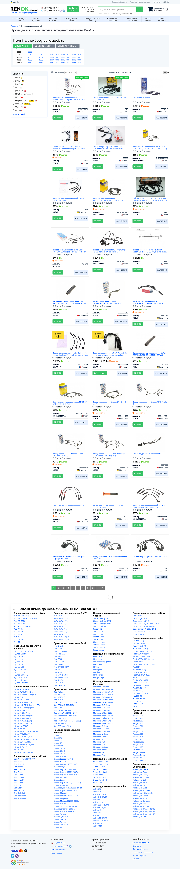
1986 (63, 62)
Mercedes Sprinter (100, 747)
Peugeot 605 (138, 747)
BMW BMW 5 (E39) (61, 626)
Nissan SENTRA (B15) (23, 742)
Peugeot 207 (138, 721)
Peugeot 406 (138, 739)
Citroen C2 (97, 629)
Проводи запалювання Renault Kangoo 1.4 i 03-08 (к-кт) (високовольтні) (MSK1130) (148, 506)
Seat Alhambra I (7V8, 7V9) (24, 759)
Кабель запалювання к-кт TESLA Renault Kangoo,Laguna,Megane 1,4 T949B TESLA (149, 199)
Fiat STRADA (138, 704)
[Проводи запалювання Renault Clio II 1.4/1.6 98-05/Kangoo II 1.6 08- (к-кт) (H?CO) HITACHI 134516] (70, 238)
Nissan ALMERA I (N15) (23, 689)
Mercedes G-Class (100, 726)
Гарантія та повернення (140, 2)
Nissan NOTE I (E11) (22, 726)
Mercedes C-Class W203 (103, 700)
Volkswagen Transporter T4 (144, 811)
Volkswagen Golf (139, 780)
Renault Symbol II (61, 817)
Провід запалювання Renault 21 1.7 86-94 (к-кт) (109, 403)
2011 (36, 54)
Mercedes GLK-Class (101, 731)
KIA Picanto (97, 664)
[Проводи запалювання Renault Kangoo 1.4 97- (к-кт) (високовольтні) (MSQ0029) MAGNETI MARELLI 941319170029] (150, 135)
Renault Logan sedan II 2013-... (66, 790)
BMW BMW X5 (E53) (62, 631)
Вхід (166, 2)
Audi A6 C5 (18, 637)
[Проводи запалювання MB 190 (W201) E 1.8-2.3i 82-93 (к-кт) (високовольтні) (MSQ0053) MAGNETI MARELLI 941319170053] (110, 238)
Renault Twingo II (61, 824)
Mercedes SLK (99, 742)
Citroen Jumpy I (99, 644)
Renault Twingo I (60, 822)
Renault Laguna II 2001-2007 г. (66, 772)
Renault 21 (58, 740)
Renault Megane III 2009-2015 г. (67, 801)
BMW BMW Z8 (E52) (62, 639)
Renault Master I (60, 793)
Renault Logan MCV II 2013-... (65, 785)
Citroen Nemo (99, 647)
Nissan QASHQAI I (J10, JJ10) (25, 739)
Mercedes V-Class (100, 750)
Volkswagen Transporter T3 (144, 809)
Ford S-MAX (58, 680)
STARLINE (19, 107)
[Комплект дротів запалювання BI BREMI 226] (70, 493)
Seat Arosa (18, 767)
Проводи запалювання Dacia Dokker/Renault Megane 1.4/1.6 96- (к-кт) (69, 99)
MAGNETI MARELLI (23, 94)
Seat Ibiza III (19, 777)
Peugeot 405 (138, 736)
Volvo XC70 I (98, 823)
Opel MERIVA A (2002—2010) (65, 713)
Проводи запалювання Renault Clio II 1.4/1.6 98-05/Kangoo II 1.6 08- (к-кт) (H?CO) (69, 251)
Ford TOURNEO (60, 683)
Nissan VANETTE (21, 750)
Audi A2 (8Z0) (19, 621)
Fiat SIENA (137, 701)
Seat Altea (18, 761)
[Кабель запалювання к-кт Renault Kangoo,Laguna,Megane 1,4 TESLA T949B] (150, 186)
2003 (46, 57)
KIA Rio (96, 667)
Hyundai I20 (18, 661)
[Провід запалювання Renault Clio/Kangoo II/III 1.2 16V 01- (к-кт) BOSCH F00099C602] (110, 545)
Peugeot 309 (138, 734)
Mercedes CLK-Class (101, 707)
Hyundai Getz (19, 656)
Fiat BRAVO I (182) (140, 648)
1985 (57, 62)
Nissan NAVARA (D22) (23, 723)
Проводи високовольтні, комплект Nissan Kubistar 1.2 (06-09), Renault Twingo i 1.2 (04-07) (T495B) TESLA (150, 251)
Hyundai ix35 (19, 667)
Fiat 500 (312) (138, 640)
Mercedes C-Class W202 (103, 697)
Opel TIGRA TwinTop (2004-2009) (67, 721)
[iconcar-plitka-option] (165, 72)
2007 (68, 57)
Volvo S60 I (97, 799)
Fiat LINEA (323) (139, 669)
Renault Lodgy (59, 780)
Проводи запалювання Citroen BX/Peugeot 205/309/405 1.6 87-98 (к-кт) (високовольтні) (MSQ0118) (109, 199)
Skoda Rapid (98, 774)
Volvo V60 (97, 815)
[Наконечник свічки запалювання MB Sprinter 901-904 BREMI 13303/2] (110, 493)
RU (18, 2)
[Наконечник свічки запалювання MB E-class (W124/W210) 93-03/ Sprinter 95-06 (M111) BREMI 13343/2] (70, 290)
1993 (46, 60)
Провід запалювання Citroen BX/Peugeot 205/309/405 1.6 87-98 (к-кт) (109, 454)
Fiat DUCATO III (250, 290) (143, 659)
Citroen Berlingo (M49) (102, 621)
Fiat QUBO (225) (139, 690)
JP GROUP (19, 90)
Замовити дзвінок (58, 849)
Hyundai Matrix (20, 669)
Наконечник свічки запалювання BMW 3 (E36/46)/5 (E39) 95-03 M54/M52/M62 (149, 354)
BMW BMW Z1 (60, 634)
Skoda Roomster (100, 777)
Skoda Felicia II (99, 767)
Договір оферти (139, 855)
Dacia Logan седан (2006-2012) (146, 623)
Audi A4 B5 (18, 629)
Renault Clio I (59, 746)
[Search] (139, 9)
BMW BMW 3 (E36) (61, 616)
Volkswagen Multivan (141, 790)
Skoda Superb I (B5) (101, 780)
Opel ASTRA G (59, 697)
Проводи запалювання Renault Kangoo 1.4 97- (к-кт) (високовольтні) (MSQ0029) (149, 148)
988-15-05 (50, 7)
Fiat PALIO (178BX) (140, 677)
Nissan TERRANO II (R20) (24, 744)
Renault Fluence (60, 761)
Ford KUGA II (59, 672)
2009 (79, 57)
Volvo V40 (97, 810)
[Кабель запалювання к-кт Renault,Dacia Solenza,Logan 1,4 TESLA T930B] (70, 135)
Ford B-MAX (58, 646)
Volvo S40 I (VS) (99, 794)
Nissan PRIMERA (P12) (23, 736)
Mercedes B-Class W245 (103, 694)
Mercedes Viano (99, 752)
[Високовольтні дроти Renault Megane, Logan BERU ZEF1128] (70, 545)
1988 (74, 62)
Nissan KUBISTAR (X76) (23, 702)
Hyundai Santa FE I (21, 675)
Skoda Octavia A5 (100, 772)
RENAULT (22, 104)
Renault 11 (58, 735)
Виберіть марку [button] (44, 45)
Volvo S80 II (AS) (99, 807)
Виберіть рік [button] (22, 45)
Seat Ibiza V (18, 782)
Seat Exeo (18, 772)
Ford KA (57, 669)
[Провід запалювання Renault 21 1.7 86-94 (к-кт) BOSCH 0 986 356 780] (110, 390)
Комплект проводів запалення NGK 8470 (149, 557)
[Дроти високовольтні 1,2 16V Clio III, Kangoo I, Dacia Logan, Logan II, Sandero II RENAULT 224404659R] (110, 341)
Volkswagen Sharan (140, 803)
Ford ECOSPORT (60, 651)
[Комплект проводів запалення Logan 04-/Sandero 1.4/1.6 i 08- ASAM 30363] (110, 135)
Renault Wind (59, 827)
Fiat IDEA (136, 667)
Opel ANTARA (59, 694)
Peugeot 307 (138, 728)
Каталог (136, 858)
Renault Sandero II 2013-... (64, 809)
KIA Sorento (98, 675)
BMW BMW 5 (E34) (61, 623)
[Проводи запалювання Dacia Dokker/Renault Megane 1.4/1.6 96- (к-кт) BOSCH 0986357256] (70, 86)
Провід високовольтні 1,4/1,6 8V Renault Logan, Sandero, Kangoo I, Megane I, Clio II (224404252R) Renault (70, 354)
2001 (36, 57)
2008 (74, 57)
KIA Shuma (97, 672)
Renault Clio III (59, 751)
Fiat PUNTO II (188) (141, 685)
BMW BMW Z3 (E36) (62, 637)
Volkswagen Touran (141, 806)
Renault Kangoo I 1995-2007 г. (66, 764)
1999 (79, 60)
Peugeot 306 (138, 726)
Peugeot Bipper (139, 752)
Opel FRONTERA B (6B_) (63, 710)
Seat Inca (17, 785)
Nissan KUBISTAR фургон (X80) (27, 705)
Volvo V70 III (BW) (100, 820)
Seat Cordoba (19, 769)
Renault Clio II (59, 748)
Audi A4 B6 (18, 631)
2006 (63, 57)
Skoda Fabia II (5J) (100, 764)
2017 (68, 54)
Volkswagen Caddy (140, 774)
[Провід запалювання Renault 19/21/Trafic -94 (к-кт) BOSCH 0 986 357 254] (150, 390)
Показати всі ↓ (19, 114)
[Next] (102, 588)
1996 (63, 60)
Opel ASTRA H (59, 700)
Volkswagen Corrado (141, 777)
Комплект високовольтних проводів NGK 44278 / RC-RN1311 (110, 99)
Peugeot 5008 (138, 742)
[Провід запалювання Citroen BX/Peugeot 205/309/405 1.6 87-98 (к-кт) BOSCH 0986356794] (110, 442)
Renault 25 (58, 743)
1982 (41, 62)
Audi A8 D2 (18, 639)
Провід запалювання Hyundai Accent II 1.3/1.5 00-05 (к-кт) (69, 454)
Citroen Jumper (99, 642)
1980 (30, 62)
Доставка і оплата (119, 2)
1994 (52, 60)
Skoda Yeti (97, 782)
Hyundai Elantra (20, 654)
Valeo (17, 110)
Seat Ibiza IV (19, 780)
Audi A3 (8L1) (19, 623)
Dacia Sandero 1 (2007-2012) (144, 629)
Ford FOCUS (59, 659)
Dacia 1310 (137, 616)
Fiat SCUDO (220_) (140, 693)
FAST (17, 87)
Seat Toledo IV (20, 798)
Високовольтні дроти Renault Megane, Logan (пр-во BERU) (69, 558)
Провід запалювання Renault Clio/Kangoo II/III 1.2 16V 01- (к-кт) (109, 558)
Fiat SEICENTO (139, 698)
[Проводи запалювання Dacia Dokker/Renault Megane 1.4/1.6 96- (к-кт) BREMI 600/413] (150, 290)
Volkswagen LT (139, 785)
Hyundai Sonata (20, 677)
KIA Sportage (98, 677)
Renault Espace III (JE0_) (63, 759)
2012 (41, 54)
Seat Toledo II (19, 793)
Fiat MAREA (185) (140, 672)
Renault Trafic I (60, 819)
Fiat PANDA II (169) (140, 680)
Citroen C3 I (98, 631)
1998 (74, 60)
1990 (30, 60)
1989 (79, 62)
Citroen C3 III (98, 637)
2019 (79, 54)
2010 (30, 54)
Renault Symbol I (60, 814)
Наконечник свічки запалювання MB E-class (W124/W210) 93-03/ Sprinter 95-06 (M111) (69, 302)
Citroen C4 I (98, 639)
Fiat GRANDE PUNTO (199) (144, 664)
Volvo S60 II (98, 802)
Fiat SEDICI (137, 696)
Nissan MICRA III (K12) (23, 710)
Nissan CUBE (19, 697)
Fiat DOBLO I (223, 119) (142, 651)
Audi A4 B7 (18, 634)
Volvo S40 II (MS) (100, 797)
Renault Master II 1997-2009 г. (66, 795)
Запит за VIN (56, 853)
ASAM (17, 77)
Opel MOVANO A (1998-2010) (66, 715)
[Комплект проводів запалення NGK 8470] (150, 545)
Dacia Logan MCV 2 (141, 621)
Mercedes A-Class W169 (103, 692)
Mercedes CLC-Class (101, 705)
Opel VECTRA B (60, 723)
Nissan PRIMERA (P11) (23, 734)
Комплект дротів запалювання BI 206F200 (146, 454)
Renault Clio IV (59, 753)
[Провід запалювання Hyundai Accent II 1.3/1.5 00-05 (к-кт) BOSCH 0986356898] (70, 442)
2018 (74, 54)
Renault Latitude (60, 777)
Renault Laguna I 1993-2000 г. (66, 769)
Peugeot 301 (138, 723)
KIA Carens (97, 656)
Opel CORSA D (59, 707)
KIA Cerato (97, 659)
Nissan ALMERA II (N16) (23, 692)
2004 (52, 57)
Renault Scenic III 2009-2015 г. (66, 811)
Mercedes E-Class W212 (103, 723)
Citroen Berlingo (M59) (102, 623)
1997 (68, 60)
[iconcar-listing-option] (167, 72)
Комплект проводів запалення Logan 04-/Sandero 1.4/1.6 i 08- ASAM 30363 (108, 148)
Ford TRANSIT (59, 685)
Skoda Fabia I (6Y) (100, 761)
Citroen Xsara (98, 650)
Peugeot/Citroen (25, 100)
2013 (46, 54)
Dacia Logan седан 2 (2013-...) (145, 626)
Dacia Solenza (138, 634)
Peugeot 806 (138, 750)
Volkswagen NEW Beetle (143, 793)
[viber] (17, 856)
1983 (46, 62)
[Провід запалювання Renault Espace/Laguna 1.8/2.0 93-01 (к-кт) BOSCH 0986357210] (110, 290)
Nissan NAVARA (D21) (23, 721)
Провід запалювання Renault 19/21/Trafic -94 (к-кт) (149, 403)
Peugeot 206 (138, 718)
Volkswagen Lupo (140, 788)
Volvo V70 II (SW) (100, 818)
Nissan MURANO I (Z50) (24, 715)
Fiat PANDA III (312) (141, 683)
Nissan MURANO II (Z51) (24, 718)
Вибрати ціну (99, 373)
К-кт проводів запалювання (144, 98)
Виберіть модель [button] (68, 45)
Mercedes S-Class (100, 736)
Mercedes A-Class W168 (103, 689)
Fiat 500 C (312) (139, 643)
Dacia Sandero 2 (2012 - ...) (143, 631)
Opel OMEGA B (60, 718)
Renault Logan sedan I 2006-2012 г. (68, 788)
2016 (63, 54)
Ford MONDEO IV (61, 677)
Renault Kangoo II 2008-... (64, 767)
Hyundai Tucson (20, 680)
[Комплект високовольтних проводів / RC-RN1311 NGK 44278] (110, 86)
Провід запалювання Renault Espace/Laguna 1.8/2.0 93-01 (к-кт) (106, 302)
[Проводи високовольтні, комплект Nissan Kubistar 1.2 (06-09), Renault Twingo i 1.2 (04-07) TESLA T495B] (150, 238)
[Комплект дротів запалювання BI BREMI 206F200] (150, 442)
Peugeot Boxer (139, 755)
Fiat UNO (136, 706)
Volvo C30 (97, 789)
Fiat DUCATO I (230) (141, 654)
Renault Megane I (61, 798)
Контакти (157, 2)
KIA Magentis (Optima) (102, 661)
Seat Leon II (19, 790)
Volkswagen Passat (140, 795)
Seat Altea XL (19, 764)
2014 (52, 54)
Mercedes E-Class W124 (103, 715)
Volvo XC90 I (98, 826)
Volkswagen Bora (140, 772)
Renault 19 (58, 738)
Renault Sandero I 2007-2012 (65, 806)
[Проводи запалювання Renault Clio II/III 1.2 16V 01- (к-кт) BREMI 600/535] (70, 186)
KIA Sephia (97, 669)
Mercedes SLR (99, 744)
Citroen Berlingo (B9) (101, 618)
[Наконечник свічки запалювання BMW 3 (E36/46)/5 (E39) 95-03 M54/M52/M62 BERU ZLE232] (150, 341)
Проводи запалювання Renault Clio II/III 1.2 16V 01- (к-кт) (69, 199)
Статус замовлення (140, 843)
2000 (30, 57)
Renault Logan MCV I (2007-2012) (67, 782)
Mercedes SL (98, 739)
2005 (57, 57)
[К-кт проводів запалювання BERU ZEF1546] (150, 86)
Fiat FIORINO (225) (140, 661)
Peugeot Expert (139, 757)
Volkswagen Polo (140, 798)
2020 (30, 52)
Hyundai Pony (19, 672)
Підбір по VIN (72, 9)
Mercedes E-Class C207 (102, 713)
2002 (41, 57)
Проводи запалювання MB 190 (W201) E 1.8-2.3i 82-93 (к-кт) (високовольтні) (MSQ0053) (109, 251)
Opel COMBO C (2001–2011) (65, 702)
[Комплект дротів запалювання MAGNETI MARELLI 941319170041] (70, 390)
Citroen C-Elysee (99, 626)
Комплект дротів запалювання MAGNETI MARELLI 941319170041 (70, 403)
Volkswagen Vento (140, 817)
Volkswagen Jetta (140, 782)
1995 (57, 60)
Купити (58, 117)
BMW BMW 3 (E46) (61, 618)
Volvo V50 (97, 813)
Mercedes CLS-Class (101, 710)
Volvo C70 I (97, 791)
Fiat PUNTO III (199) (141, 688)
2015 (57, 54)
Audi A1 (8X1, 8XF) (21, 616)
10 (98, 588)
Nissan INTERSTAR (21, 700)
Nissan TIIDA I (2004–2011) (25, 747)
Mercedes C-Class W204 (103, 702)
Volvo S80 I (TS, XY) (101, 805)
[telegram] (12, 856)
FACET (18, 84)
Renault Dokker (60, 756)
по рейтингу (70, 73)
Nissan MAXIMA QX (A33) (24, 707)
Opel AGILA (58, 692)
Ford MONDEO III (61, 675)
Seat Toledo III (20, 795)
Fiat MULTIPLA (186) (141, 675)
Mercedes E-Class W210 (103, 718)
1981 (36, 62)
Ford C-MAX (58, 648)
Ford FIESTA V (59, 654)
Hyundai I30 (18, 664)
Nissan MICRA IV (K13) (23, 713)
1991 (36, 60)
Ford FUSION (59, 661)
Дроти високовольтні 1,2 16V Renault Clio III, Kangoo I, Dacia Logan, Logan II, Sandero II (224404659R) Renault (110, 354)
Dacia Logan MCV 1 (141, 618)
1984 (52, 62)
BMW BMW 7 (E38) (61, 629)
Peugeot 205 (138, 715)
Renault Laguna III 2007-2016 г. (66, 774)
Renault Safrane (60, 803)
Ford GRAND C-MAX (62, 667)
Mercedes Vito (99, 755)
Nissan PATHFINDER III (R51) (26, 731)
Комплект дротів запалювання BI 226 (68, 505)
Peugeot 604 (138, 744)
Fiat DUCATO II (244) (141, 656)
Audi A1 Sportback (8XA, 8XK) (26, 618)
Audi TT (17, 642)
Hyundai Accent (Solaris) (23, 651)
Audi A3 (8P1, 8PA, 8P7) (23, 626)
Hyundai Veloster (21, 683)
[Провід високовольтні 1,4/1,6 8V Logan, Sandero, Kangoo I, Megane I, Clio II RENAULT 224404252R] (70, 341)
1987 (68, 62)
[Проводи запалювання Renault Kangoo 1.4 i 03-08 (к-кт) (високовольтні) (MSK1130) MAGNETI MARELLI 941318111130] (150, 493)
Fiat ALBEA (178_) (140, 646)
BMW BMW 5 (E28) (61, 621)
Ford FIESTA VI (60, 656)
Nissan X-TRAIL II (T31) (23, 752)
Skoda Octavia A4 (100, 769)
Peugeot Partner (139, 760)
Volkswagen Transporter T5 (144, 814)
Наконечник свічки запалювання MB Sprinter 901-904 (107, 506)
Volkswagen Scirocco (141, 801)
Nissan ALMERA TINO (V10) (25, 694)
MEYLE (18, 97)
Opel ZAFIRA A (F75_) (62, 726)
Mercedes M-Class (100, 734)
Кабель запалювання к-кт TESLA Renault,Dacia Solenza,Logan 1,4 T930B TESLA (69, 148)
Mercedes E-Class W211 (103, 721)
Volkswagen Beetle (140, 769)
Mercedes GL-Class (101, 728)
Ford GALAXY (59, 664)
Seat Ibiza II (18, 774)
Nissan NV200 (19, 728)
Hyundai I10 (18, 659)
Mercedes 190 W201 (101, 686)
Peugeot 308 (138, 731)
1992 (41, 60)
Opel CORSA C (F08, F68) (64, 705)
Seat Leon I (18, 788)
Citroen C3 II (98, 634)
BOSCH (18, 81)
